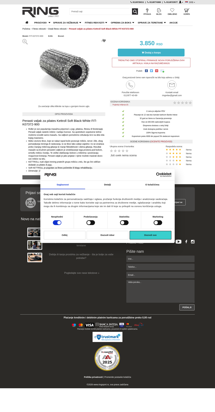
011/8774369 (154, 2)
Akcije (173, 22)
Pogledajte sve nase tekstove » (81, 273)
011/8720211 (137, 2)
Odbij (64, 235)
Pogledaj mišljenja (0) (120, 105)
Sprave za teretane (150, 22)
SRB (192, 2)
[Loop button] (135, 11)
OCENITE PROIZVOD (161, 141)
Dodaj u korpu (151, 52)
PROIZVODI (40, 22)
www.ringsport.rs (101, 384)
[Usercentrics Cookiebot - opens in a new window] (158, 175)
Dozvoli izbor (107, 235)
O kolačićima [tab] (152, 184)
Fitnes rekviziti (94, 22)
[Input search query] (99, 11)
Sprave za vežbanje (65, 22)
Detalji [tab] (107, 184)
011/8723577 (171, 2)
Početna (26, 29)
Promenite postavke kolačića (117, 377)
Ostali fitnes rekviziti (57, 29)
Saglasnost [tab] (63, 184)
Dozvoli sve (150, 235)
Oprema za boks (121, 22)
